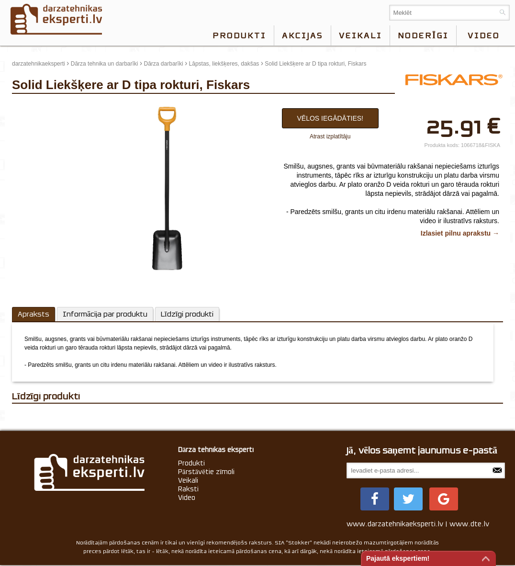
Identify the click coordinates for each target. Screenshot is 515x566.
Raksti (188, 489)
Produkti (239, 35)
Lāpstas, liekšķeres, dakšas (224, 63)
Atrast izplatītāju (330, 136)
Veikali (360, 35)
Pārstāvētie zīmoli (206, 471)
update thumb (32, 105)
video (484, 35)
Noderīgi (423, 35)
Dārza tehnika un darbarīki (104, 63)
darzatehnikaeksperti (38, 63)
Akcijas (302, 35)
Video (186, 497)
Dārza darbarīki (163, 63)
